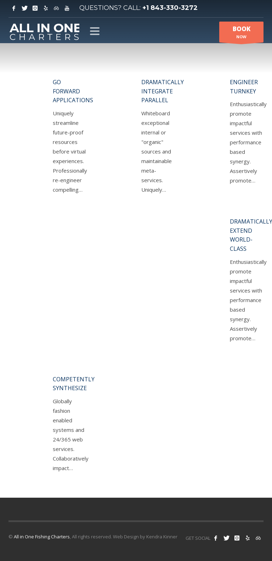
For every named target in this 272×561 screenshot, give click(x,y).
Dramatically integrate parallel (162, 91)
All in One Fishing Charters (42, 536)
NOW (241, 33)
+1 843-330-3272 (170, 8)
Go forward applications (73, 91)
